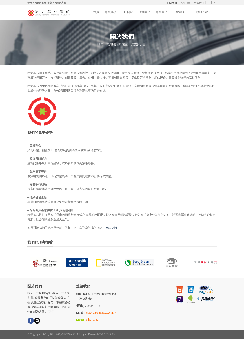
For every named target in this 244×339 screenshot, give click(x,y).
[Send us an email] (215, 2)
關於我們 (172, 2)
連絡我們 (111, 227)
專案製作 (163, 12)
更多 (51, 311)
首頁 (96, 12)
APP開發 (127, 12)
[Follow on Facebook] (211, 2)
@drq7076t (91, 319)
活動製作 (144, 12)
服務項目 (185, 2)
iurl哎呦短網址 (200, 12)
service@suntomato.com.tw (100, 312)
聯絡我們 (199, 2)
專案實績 (110, 12)
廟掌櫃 (179, 12)
